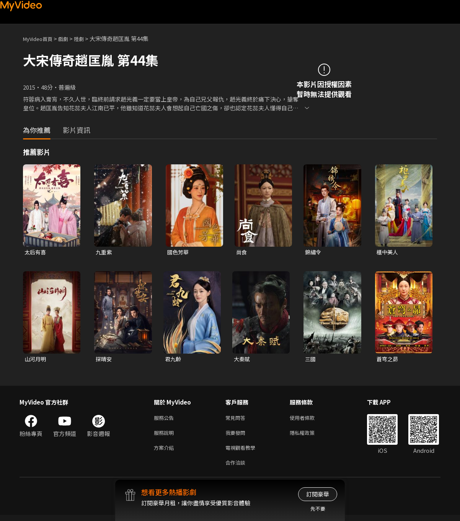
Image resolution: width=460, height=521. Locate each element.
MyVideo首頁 (40, 38)
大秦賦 (242, 360)
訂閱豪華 (317, 494)
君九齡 (173, 360)
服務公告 (165, 420)
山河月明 (35, 360)
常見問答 (236, 420)
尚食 (242, 252)
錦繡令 (313, 252)
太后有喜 (35, 252)
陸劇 (86, 38)
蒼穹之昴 (388, 360)
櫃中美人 (388, 252)
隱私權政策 (308, 436)
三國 (310, 360)
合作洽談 (236, 468)
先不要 (317, 508)
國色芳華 (178, 252)
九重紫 (104, 252)
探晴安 (104, 360)
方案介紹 (165, 452)
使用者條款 (308, 420)
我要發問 (236, 436)
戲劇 (69, 38)
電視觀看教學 (242, 452)
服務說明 (165, 436)
